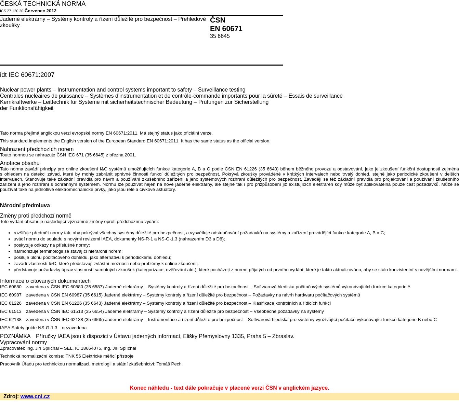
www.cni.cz (35, 396)
